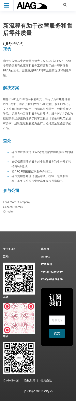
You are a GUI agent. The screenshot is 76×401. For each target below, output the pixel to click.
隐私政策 (29, 380)
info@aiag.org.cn (52, 278)
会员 (6, 297)
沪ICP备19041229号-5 (38, 391)
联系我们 (46, 264)
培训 (6, 336)
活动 (6, 256)
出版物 (45, 249)
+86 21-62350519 (52, 271)
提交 (57, 333)
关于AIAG (9, 249)
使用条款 (46, 380)
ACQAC (46, 256)
